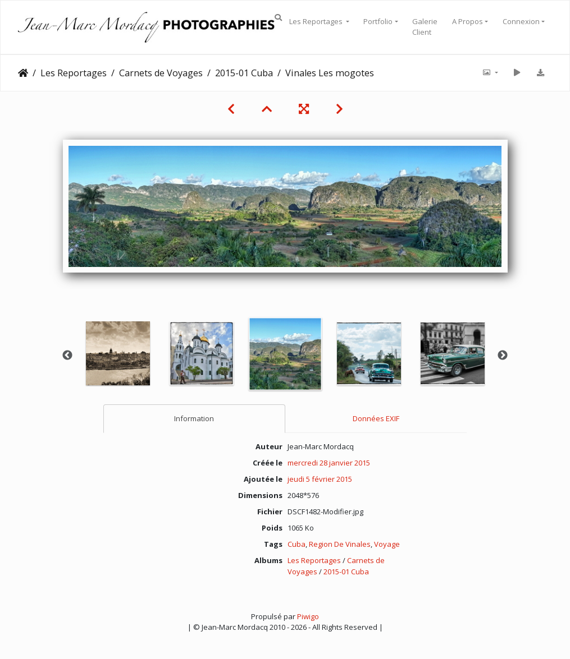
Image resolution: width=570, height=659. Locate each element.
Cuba (296, 544)
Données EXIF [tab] (376, 418)
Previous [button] (67, 355)
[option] (117, 353)
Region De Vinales (340, 544)
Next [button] (502, 355)
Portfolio (378, 21)
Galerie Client (424, 27)
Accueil (23, 73)
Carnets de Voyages (161, 73)
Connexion (521, 21)
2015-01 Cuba (244, 73)
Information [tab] (194, 418)
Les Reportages (316, 21)
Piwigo (308, 616)
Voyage (387, 544)
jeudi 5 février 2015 (320, 479)
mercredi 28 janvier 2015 (329, 463)
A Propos (467, 21)
